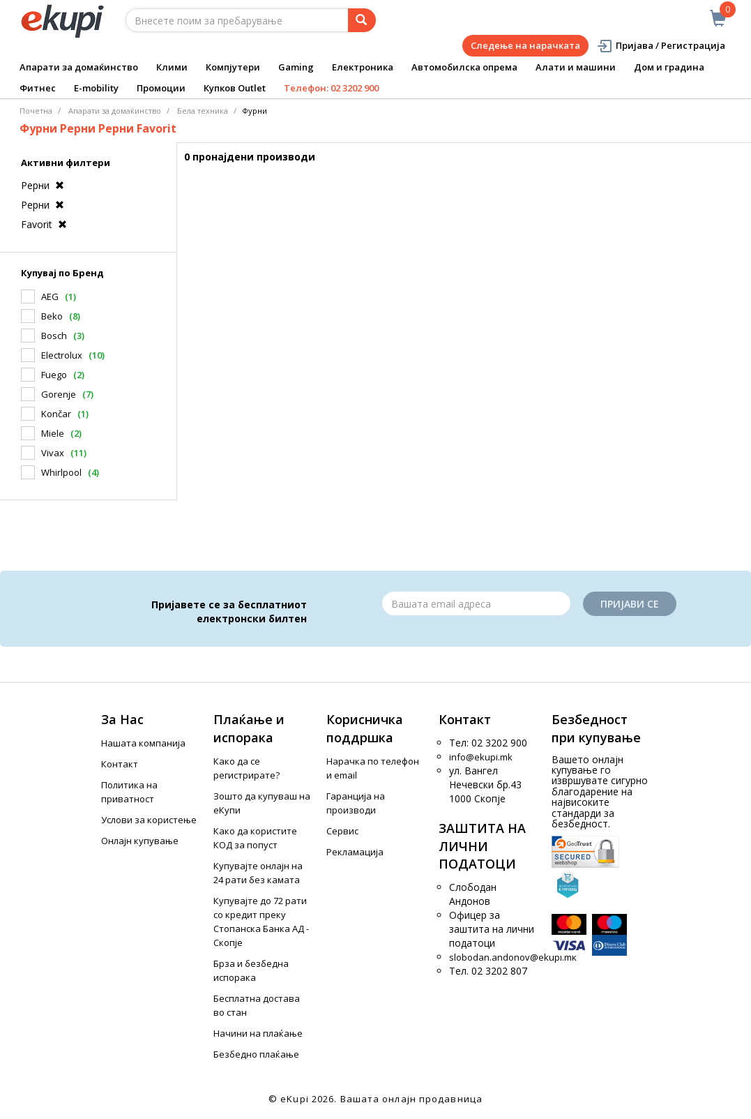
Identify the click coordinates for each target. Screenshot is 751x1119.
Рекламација (355, 852)
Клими (172, 67)
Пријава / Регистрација (660, 45)
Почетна (36, 110)
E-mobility (96, 88)
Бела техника (202, 110)
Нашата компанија (143, 743)
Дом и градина (669, 67)
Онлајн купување (140, 840)
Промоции (161, 88)
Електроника (362, 67)
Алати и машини (576, 67)
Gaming (296, 67)
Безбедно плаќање (256, 1054)
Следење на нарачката (525, 45)
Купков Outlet (235, 88)
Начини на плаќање (258, 1033)
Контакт (119, 764)
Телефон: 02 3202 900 (331, 88)
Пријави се (629, 603)
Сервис (342, 831)
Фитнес (38, 88)
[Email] (476, 603)
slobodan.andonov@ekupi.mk (513, 957)
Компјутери (233, 67)
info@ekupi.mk (481, 757)
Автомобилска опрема (464, 67)
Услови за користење (149, 819)
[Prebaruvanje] (362, 20)
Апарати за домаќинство (79, 67)
